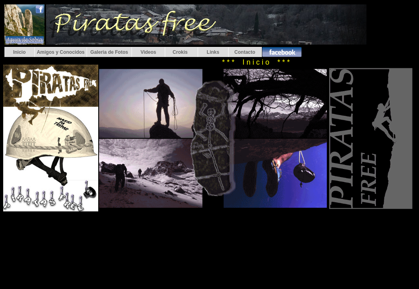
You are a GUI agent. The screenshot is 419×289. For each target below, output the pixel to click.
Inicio (19, 52)
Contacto (245, 52)
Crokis (181, 52)
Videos (148, 52)
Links (213, 52)
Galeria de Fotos (109, 52)
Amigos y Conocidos (61, 52)
